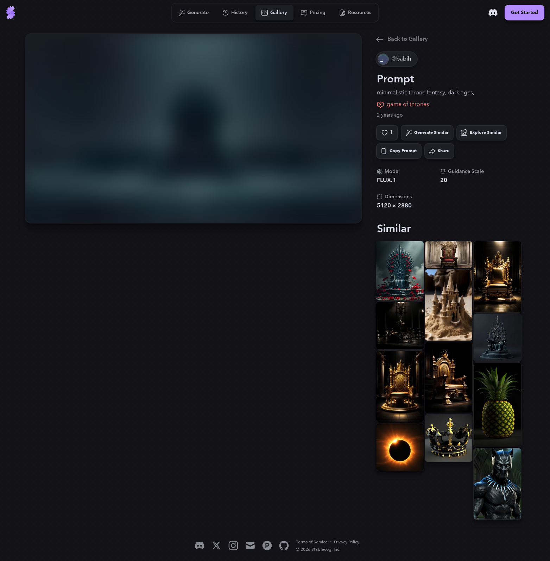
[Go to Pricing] (313, 13)
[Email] (250, 545)
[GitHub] (284, 545)
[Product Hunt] (267, 545)
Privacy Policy (346, 542)
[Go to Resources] (355, 13)
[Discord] (493, 13)
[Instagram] (233, 545)
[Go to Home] (10, 12)
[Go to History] (235, 13)
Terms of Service (312, 542)
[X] (216, 545)
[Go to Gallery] (274, 13)
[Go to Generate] (194, 13)
